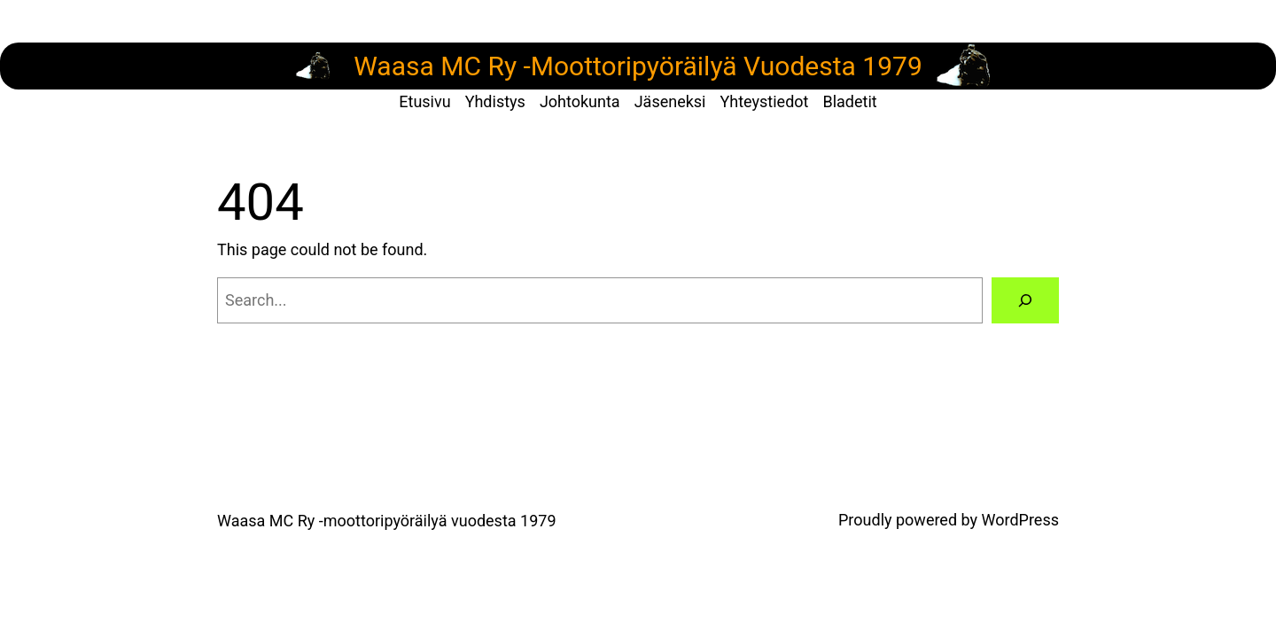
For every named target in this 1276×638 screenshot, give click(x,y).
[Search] (1025, 300)
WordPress (1020, 519)
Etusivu (424, 101)
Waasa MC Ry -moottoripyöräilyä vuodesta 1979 (386, 520)
